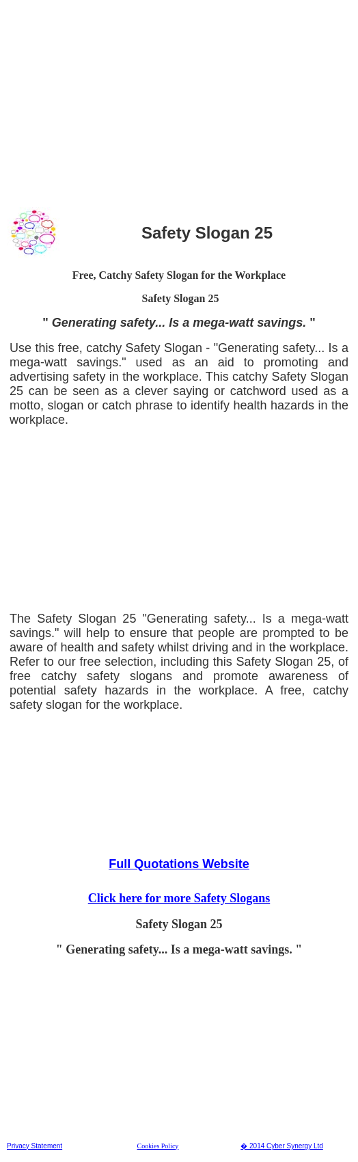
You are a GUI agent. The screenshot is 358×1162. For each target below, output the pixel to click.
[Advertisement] (179, 102)
